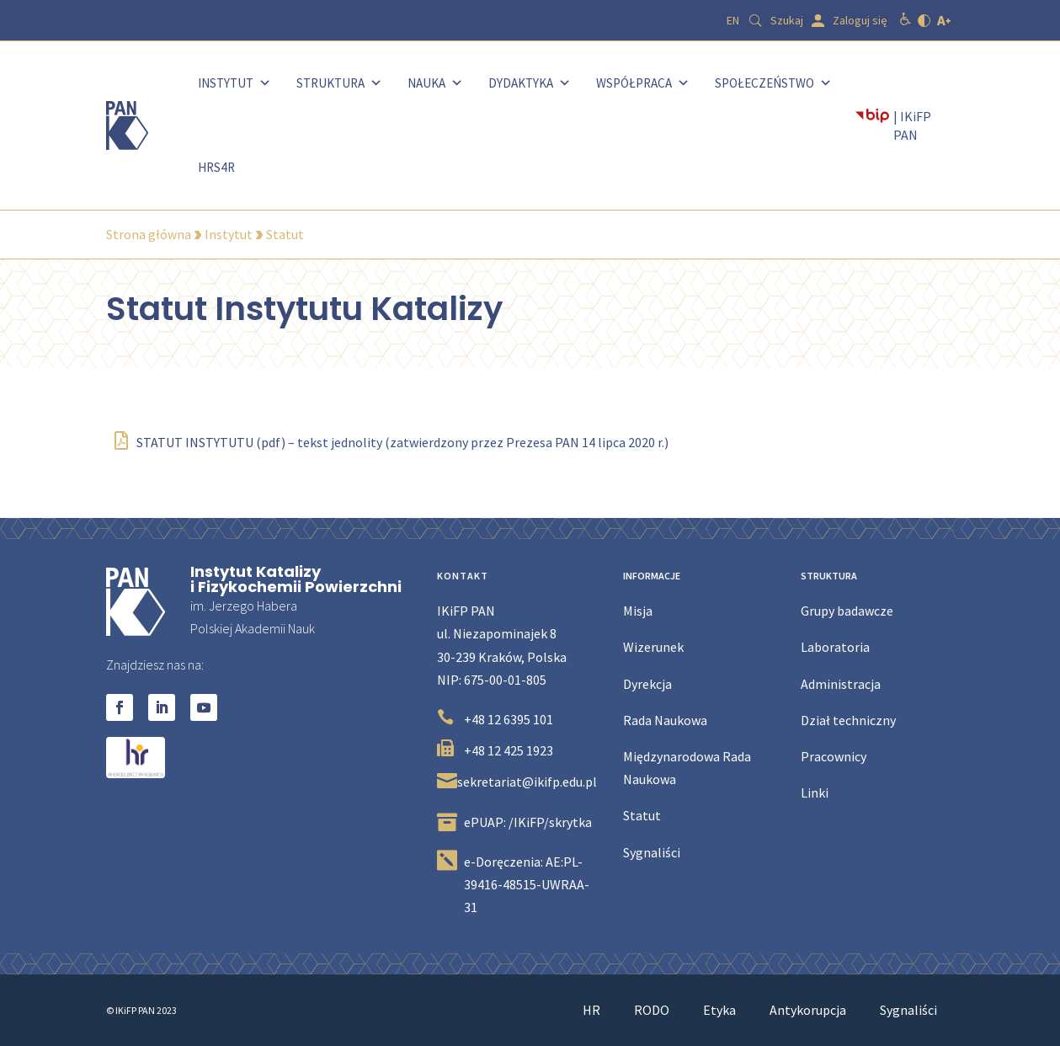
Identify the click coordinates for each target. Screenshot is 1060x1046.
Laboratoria (835, 646)
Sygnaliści (651, 852)
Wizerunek (653, 646)
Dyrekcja (647, 683)
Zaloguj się (860, 20)
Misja (638, 610)
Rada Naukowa (665, 720)
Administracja (841, 683)
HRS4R (216, 167)
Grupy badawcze (847, 610)
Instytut (234, 83)
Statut (642, 815)
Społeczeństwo (773, 83)
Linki (814, 792)
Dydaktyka (529, 83)
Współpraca (643, 83)
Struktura (339, 83)
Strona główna (148, 234)
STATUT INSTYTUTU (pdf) (200, 442)
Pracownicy (833, 756)
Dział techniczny (848, 720)
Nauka (435, 83)
